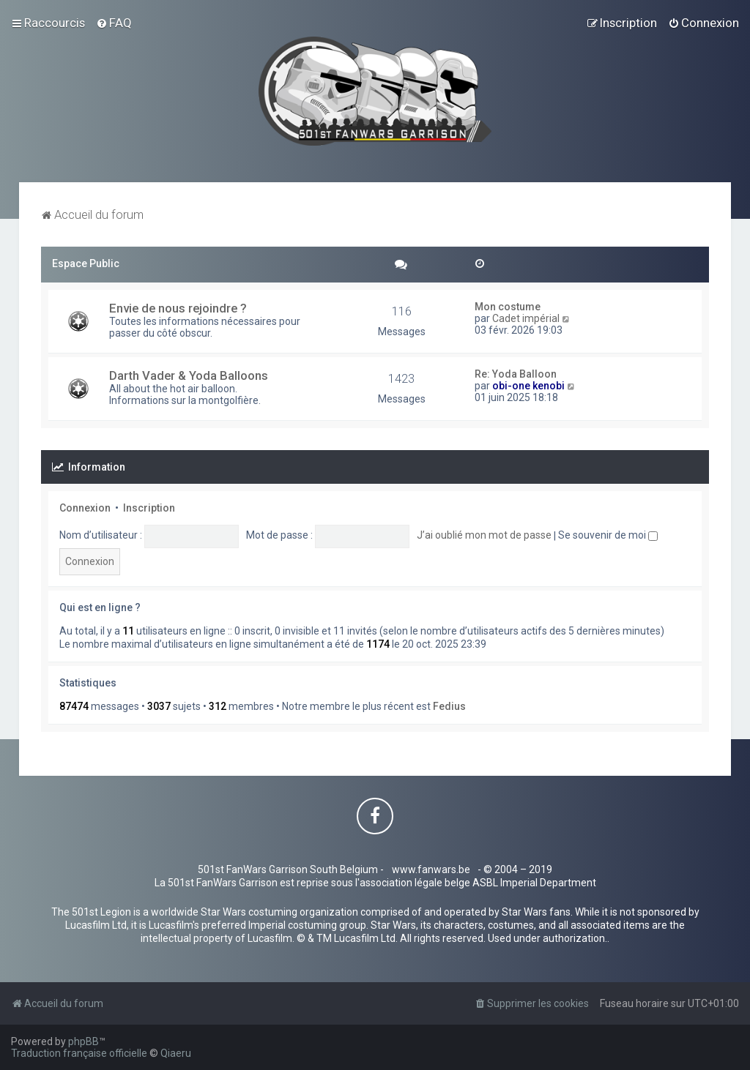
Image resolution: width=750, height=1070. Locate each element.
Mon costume (508, 307)
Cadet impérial (526, 318)
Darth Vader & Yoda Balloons (188, 375)
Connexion (85, 508)
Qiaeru (175, 1053)
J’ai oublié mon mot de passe (484, 535)
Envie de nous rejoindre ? (178, 308)
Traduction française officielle (79, 1053)
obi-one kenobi (528, 386)
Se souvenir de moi (608, 535)
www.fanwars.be (431, 869)
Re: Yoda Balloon (516, 374)
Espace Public (85, 263)
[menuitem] (114, 22)
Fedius (449, 706)
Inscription (149, 508)
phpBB (83, 1041)
